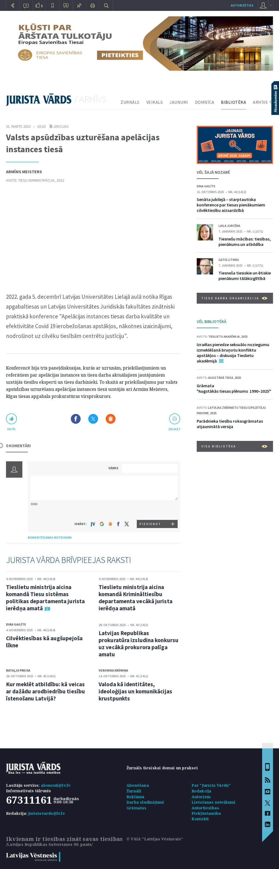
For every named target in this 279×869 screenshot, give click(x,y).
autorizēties (242, 5)
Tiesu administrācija (36, 180)
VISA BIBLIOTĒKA (234, 446)
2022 (60, 180)
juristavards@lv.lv (46, 813)
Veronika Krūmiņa (113, 670)
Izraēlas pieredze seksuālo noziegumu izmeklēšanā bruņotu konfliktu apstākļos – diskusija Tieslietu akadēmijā (233, 353)
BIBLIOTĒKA (233, 102)
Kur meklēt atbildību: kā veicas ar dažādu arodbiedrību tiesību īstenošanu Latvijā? (45, 691)
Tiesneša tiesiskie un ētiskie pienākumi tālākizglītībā (245, 275)
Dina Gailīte (16, 624)
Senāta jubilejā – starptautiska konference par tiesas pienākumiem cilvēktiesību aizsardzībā (231, 205)
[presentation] (151, 510)
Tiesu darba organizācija (234, 298)
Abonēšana (137, 785)
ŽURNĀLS (130, 102)
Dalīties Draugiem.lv (111, 419)
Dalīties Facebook (76, 419)
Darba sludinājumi (145, 802)
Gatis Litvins (229, 260)
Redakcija (202, 791)
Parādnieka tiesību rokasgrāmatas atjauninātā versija (230, 423)
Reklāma (135, 796)
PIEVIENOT (150, 524)
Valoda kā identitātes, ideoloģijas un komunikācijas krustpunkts (135, 691)
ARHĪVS (260, 102)
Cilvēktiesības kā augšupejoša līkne (44, 642)
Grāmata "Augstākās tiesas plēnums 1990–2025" (234, 388)
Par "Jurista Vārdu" (211, 785)
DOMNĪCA (204, 102)
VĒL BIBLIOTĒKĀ (211, 321)
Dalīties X (93, 419)
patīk (11, 429)
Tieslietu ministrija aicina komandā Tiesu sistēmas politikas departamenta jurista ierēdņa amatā (45, 597)
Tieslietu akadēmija (224, 336)
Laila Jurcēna (229, 226)
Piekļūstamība (206, 813)
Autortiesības (205, 807)
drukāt (174, 429)
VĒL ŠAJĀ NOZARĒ (213, 172)
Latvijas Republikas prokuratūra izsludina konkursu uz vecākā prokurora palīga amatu (138, 643)
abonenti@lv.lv (56, 785)
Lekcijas (61, 126)
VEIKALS (154, 102)
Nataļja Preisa (18, 670)
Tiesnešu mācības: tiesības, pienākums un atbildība (245, 241)
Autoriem (201, 796)
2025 (244, 336)
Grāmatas (136, 807)
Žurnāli (133, 791)
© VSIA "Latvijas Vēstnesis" (154, 838)
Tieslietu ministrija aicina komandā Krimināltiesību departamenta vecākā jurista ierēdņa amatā (135, 597)
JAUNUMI (178, 102)
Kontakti (200, 818)
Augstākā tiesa (220, 378)
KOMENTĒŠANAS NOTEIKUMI (50, 537)
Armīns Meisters (24, 171)
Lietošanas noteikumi (214, 802)
